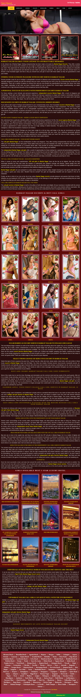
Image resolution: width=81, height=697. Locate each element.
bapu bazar (17, 682)
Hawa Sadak (62, 684)
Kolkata (35, 8)
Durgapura (44, 671)
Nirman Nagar (44, 674)
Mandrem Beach (46, 659)
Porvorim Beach (55, 667)
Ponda (26, 661)
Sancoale (64, 665)
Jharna (59, 680)
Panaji (19, 661)
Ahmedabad (19, 8)
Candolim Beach (8, 659)
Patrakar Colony (68, 676)
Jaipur (70, 8)
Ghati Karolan (21, 680)
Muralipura (9, 678)
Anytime (77, 3)
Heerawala (64, 674)
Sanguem (13, 669)
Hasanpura (72, 684)
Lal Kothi (40, 684)
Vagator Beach (59, 661)
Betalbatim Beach (71, 659)
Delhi (58, 8)
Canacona (14, 657)
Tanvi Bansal (8, 3)
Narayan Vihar (9, 680)
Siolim (58, 654)
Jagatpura (51, 669)
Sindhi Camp (56, 676)
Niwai (15, 676)
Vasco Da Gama (36, 661)
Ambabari (19, 678)
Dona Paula (63, 657)
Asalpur (37, 676)
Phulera (29, 676)
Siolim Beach (71, 661)
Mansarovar (37, 682)
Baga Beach (73, 657)
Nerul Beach (20, 663)
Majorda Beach (28, 667)
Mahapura (45, 676)
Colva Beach (34, 659)
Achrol (22, 676)
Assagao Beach (16, 667)
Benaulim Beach (21, 654)
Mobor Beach (48, 661)
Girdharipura (70, 678)
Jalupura (15, 674)
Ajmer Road (73, 671)
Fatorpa (8, 665)
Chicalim (26, 665)
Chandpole (26, 682)
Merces (49, 665)
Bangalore (43, 8)
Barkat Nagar (47, 682)
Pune (63, 8)
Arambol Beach (37, 657)
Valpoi (74, 663)
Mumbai (51, 8)
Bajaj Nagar (32, 680)
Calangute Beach (56, 663)
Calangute (66, 654)
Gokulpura (34, 671)
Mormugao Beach (41, 667)
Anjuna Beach (24, 657)
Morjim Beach (58, 659)
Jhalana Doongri (15, 684)
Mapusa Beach (43, 663)
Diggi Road (33, 674)
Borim (55, 657)
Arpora (74, 654)
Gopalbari (24, 674)
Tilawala (38, 678)
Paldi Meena (59, 678)
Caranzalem (17, 665)
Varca (56, 665)
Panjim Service (9, 663)
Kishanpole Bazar (29, 684)
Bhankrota (50, 680)
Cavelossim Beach (22, 659)
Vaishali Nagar (62, 669)
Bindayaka (58, 682)
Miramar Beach (8, 654)
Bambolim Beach (40, 669)
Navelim (34, 665)
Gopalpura (53, 671)
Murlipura (7, 682)
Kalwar (40, 686)
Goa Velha (22, 669)
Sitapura (14, 671)
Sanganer (55, 674)
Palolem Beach (10, 661)
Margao (51, 654)
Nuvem (42, 665)
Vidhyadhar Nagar (70, 680)
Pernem (5, 657)
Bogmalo (72, 665)
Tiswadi (66, 663)
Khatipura (63, 671)
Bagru (9, 676)
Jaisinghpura (24, 671)
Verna (30, 669)
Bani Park (72, 669)
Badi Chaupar (50, 684)
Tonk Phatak (29, 678)
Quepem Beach (67, 667)
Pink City (42, 680)
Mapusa (43, 654)
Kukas (8, 674)
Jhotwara (6, 671)
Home (11, 8)
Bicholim (47, 657)
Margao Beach (31, 663)
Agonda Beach (33, 654)
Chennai (27, 8)
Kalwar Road (48, 678)
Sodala (72, 674)
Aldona (6, 667)
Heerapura (67, 682)
